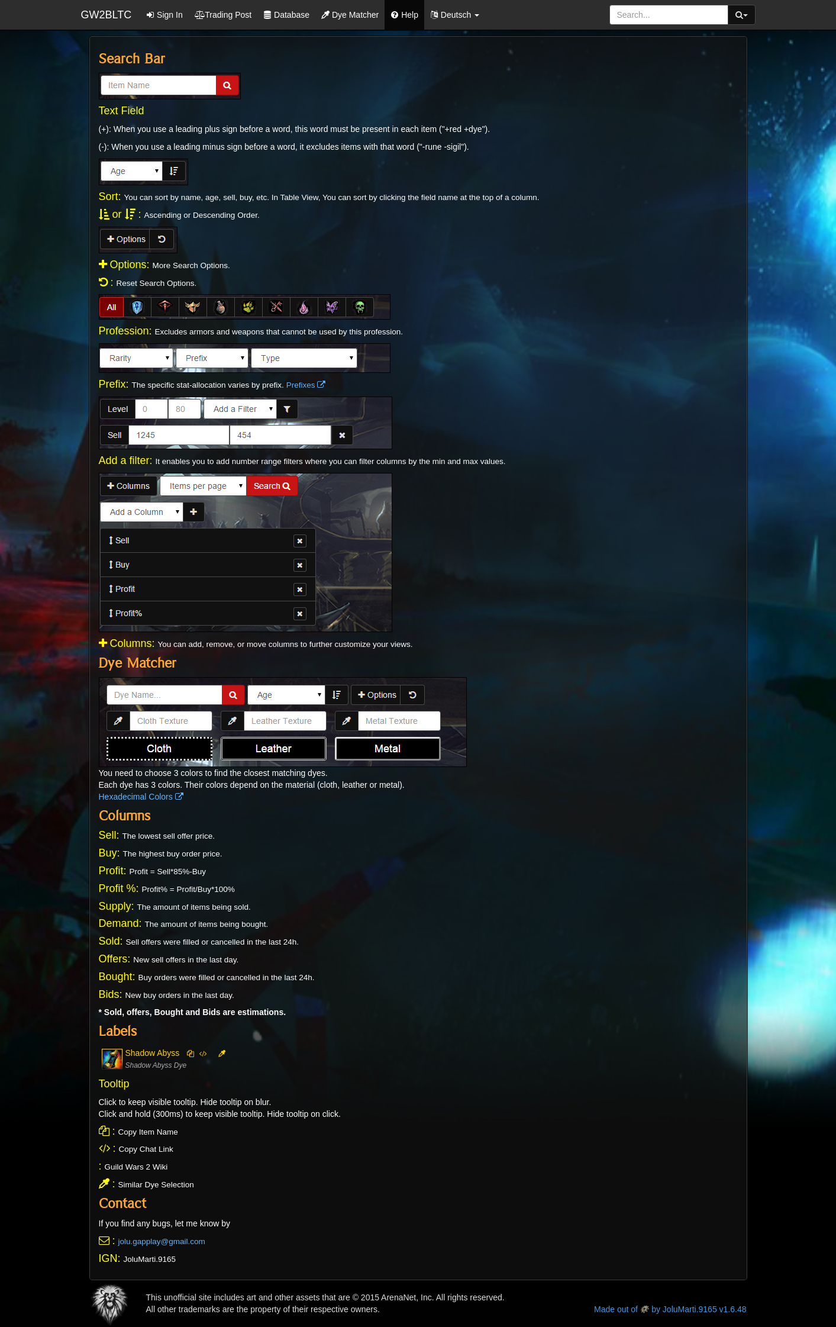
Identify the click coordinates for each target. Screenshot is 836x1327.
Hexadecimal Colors (141, 796)
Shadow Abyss (152, 1053)
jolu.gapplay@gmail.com (161, 1241)
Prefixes (306, 385)
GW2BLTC (106, 15)
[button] (454, 15)
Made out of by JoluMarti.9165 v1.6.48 (670, 1309)
